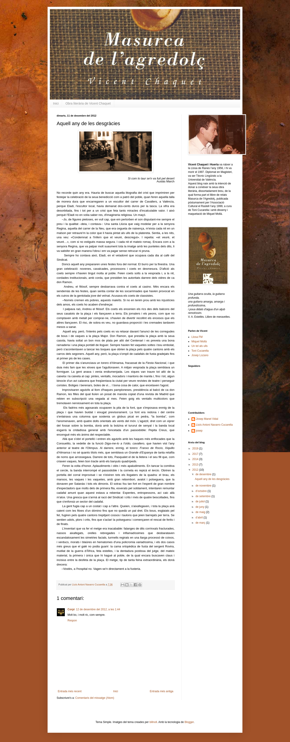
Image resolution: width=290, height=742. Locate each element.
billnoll (153, 722)
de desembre (204, 474)
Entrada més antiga (161, 691)
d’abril (199, 517)
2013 (195, 464)
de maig (201, 512)
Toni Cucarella (200, 350)
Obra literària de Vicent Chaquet (88, 103)
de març (201, 522)
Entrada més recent (70, 691)
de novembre (204, 485)
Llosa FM (197, 337)
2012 (195, 469)
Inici (56, 103)
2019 (195, 448)
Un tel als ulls (199, 346)
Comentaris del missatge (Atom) (94, 697)
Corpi (71, 609)
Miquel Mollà (199, 341)
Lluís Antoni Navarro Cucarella (89, 584)
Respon (72, 620)
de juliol (200, 501)
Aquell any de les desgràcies (212, 479)
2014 (195, 459)
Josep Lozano (199, 355)
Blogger (189, 722)
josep (199, 430)
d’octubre (202, 491)
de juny (200, 506)
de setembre (203, 496)
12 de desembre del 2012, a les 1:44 (98, 609)
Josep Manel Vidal (207, 418)
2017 (195, 454)
